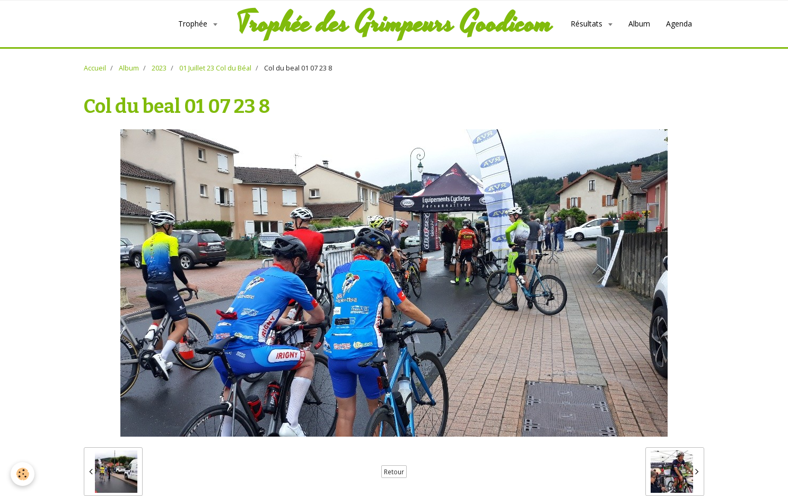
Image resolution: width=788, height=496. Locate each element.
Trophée (193, 24)
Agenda (679, 24)
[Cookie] (22, 474)
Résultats (588, 24)
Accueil (95, 68)
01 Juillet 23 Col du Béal (215, 68)
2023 (159, 68)
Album (639, 24)
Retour (394, 471)
